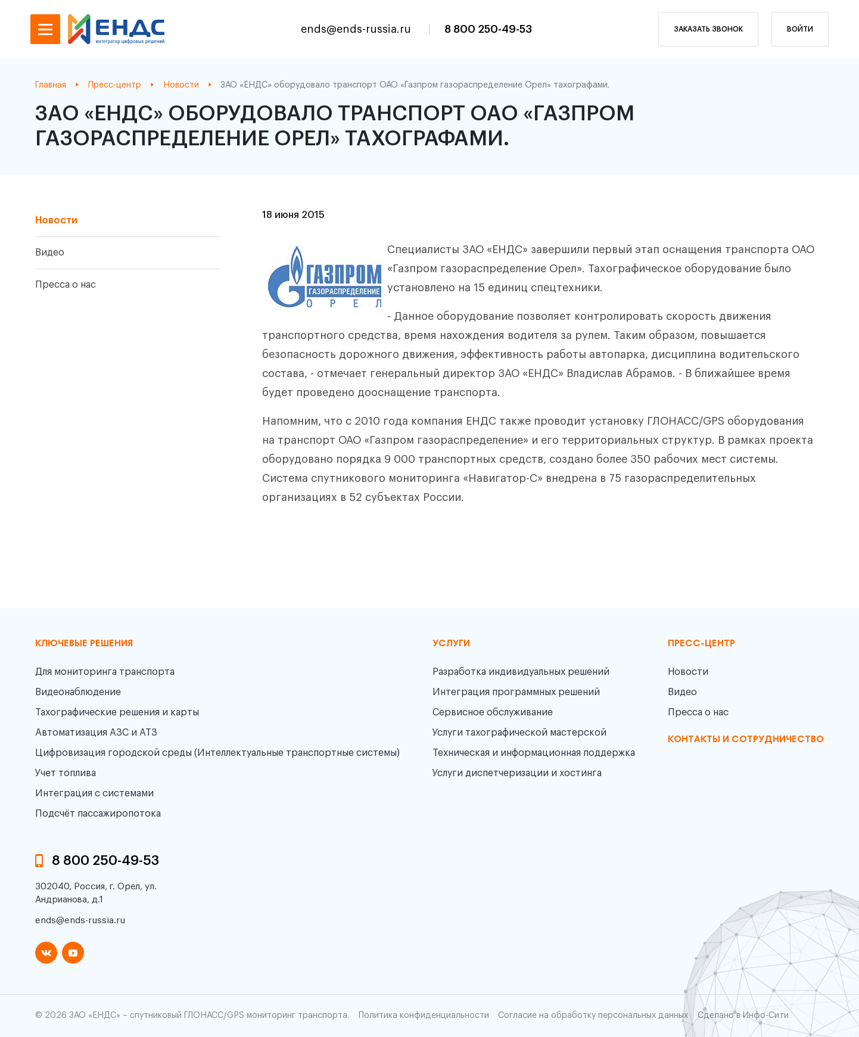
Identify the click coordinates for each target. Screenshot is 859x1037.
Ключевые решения (84, 644)
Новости (56, 220)
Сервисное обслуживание (492, 712)
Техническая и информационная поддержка (533, 753)
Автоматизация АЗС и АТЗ (96, 732)
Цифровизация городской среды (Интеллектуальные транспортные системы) (217, 753)
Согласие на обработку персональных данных (593, 1015)
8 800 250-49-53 (488, 29)
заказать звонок (708, 29)
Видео (49, 252)
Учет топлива (65, 773)
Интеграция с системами (94, 793)
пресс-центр (701, 644)
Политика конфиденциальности (424, 1015)
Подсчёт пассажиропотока (98, 813)
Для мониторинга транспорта (105, 672)
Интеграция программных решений (516, 692)
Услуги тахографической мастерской (519, 732)
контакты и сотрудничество (746, 740)
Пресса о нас (65, 284)
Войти (800, 29)
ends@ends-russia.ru (357, 29)
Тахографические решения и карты (117, 712)
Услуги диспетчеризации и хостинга (517, 773)
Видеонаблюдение (78, 692)
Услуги (451, 644)
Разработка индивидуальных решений (520, 672)
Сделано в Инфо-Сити (743, 1015)
